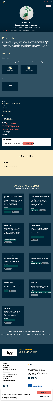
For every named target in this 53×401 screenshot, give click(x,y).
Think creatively (34, 210)
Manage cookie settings (9, 398)
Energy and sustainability (9, 123)
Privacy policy (7, 376)
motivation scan (10, 334)
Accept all (44, 392)
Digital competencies (35, 263)
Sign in (46, 2)
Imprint (5, 378)
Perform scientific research (10, 239)
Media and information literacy (10, 129)
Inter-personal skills (7, 128)
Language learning (7, 125)
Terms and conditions (10, 374)
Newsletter (6, 372)
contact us (28, 143)
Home (5, 363)
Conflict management (9, 320)
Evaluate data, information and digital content (41, 292)
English (6, 291)
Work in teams (8, 211)
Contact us (6, 367)
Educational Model (9, 380)
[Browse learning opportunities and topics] (51, 2)
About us (6, 365)
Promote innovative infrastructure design (13, 209)
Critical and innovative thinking (10, 126)
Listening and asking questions (11, 266)
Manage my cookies (9, 370)
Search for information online (37, 236)
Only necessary (44, 396)
